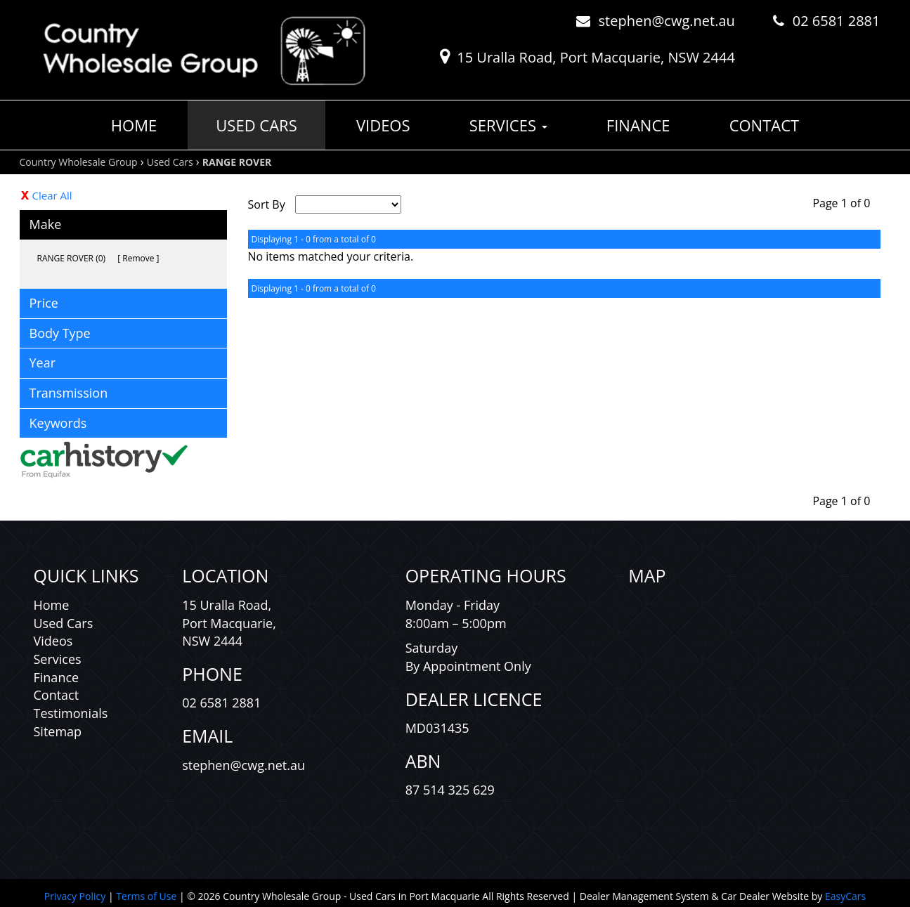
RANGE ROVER (236, 162)
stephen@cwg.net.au (667, 20)
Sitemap (58, 731)
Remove (138, 258)
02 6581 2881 (836, 20)
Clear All (52, 195)
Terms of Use (147, 896)
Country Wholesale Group (79, 162)
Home (134, 125)
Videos (383, 125)
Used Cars (256, 125)
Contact (764, 125)
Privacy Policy (76, 896)
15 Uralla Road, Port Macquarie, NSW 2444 (596, 57)
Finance (638, 125)
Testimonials (71, 713)
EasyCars (845, 896)
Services (508, 125)
